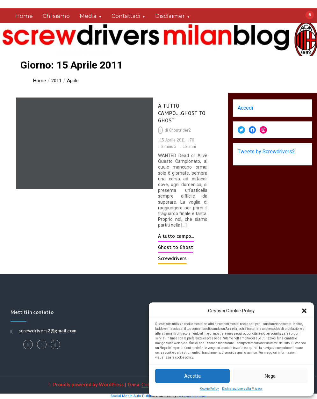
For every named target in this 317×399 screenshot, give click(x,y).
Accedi (245, 108)
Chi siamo (56, 16)
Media (88, 16)
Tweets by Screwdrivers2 (266, 152)
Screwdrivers (172, 258)
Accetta (192, 376)
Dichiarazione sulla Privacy (242, 388)
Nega (270, 376)
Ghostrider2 (180, 130)
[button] (304, 311)
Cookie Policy (209, 388)
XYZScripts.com (192, 396)
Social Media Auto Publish (133, 396)
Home (24, 16)
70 (192, 140)
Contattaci (126, 16)
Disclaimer (170, 16)
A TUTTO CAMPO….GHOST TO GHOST (181, 113)
